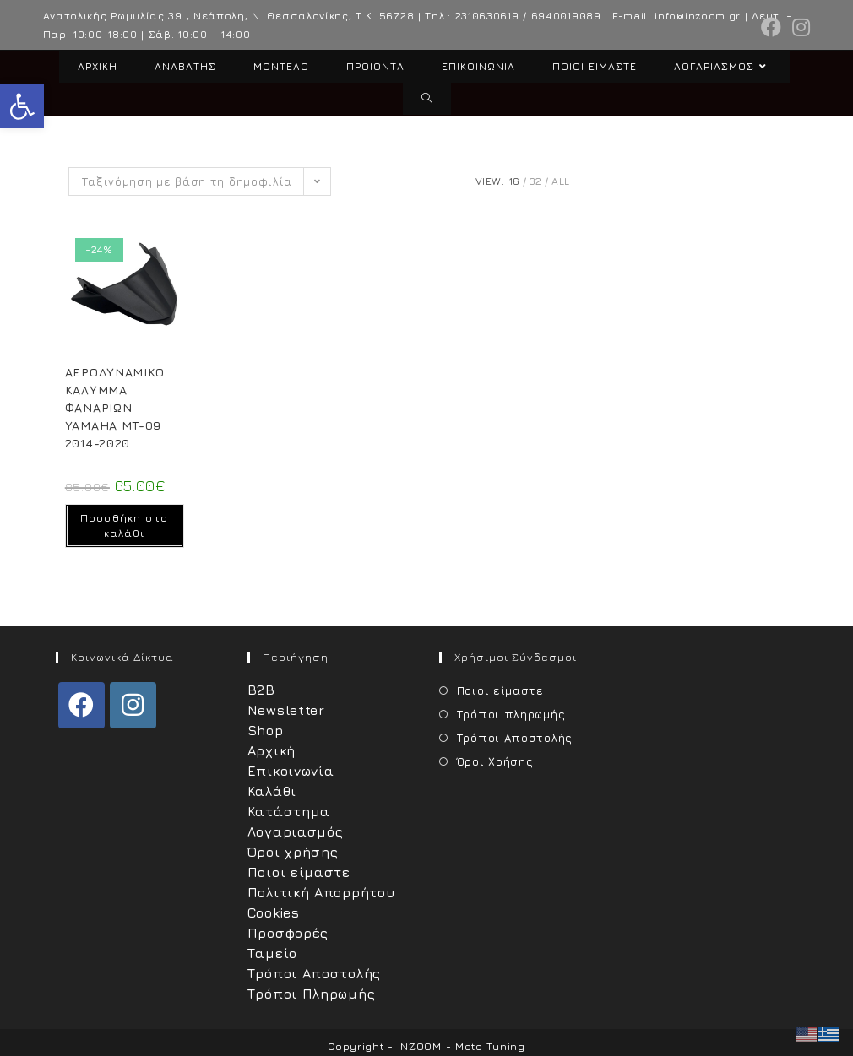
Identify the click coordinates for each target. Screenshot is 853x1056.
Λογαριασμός (295, 831)
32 (536, 181)
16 (514, 181)
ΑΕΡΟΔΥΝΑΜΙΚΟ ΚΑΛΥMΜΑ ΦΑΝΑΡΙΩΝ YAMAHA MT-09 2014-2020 (115, 407)
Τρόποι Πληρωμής (311, 993)
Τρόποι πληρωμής (511, 714)
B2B (261, 689)
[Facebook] (81, 705)
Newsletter (286, 710)
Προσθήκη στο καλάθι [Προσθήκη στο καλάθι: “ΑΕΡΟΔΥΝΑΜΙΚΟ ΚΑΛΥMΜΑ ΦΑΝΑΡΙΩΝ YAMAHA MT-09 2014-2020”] (124, 525)
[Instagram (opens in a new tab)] (799, 27)
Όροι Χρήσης (495, 761)
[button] (22, 106)
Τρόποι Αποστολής (314, 973)
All (560, 181)
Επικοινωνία (290, 770)
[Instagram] (133, 705)
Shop (265, 730)
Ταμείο (272, 953)
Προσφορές (288, 932)
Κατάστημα (288, 811)
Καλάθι (271, 791)
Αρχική (271, 750)
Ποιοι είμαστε (298, 872)
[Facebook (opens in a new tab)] (771, 27)
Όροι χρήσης (293, 851)
